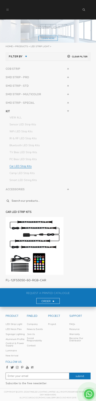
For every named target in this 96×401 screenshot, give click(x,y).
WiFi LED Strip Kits (21, 131)
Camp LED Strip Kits (22, 173)
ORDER (48, 301)
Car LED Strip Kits (20, 166)
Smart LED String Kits (23, 180)
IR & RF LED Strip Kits (23, 138)
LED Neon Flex (14, 329)
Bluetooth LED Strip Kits (24, 145)
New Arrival (12, 355)
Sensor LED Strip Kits (22, 124)
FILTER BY (15, 56)
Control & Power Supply (15, 344)
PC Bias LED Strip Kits (23, 159)
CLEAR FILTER (77, 56)
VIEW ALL (15, 117)
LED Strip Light (14, 324)
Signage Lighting (15, 334)
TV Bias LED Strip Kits (23, 152)
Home (9, 46)
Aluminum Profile (15, 339)
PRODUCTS (21, 46)
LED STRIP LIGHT (40, 46)
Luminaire (11, 350)
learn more (48, 38)
